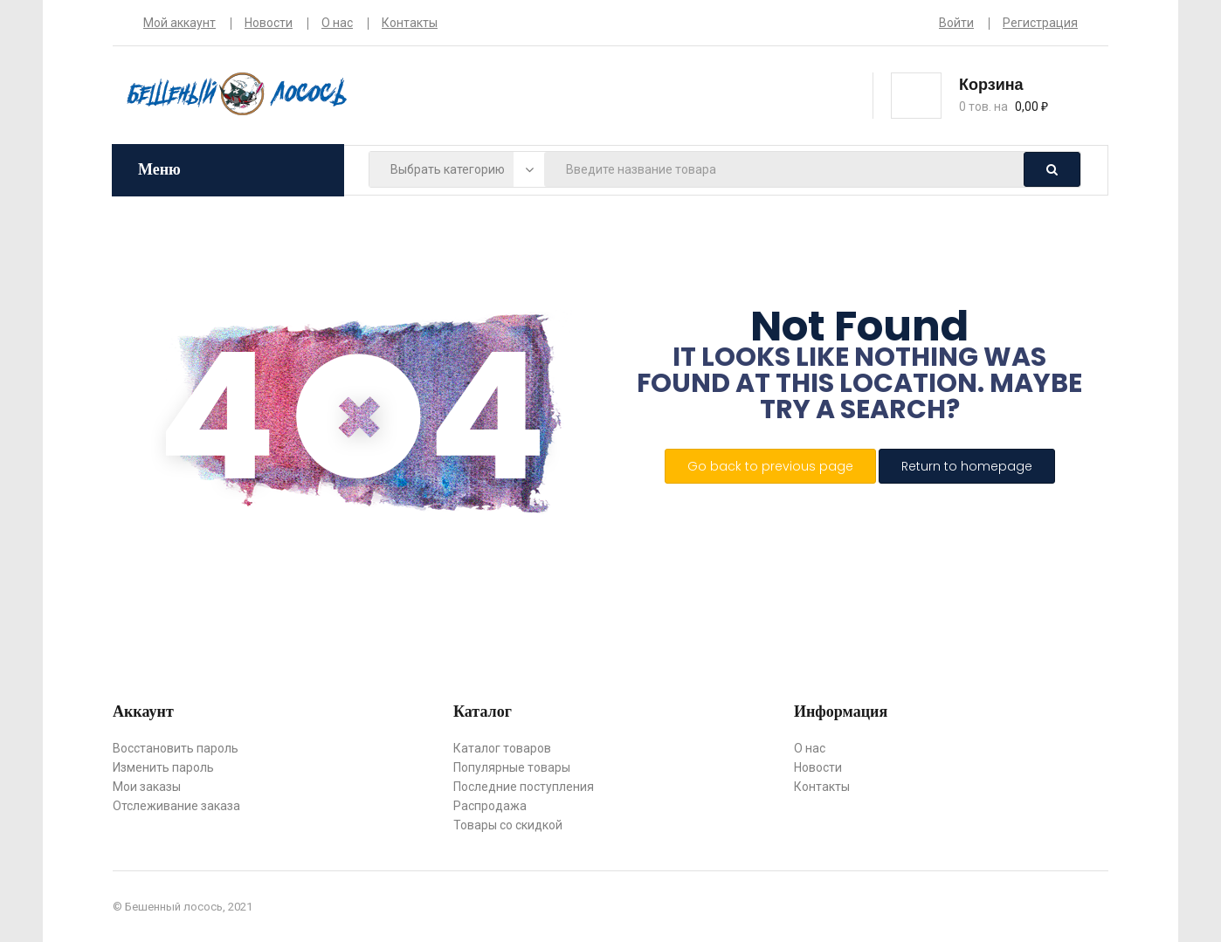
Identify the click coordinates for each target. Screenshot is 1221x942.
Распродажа (490, 806)
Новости (269, 23)
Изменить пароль (163, 767)
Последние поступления (523, 787)
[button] (1018, 94)
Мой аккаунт (179, 23)
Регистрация (1040, 23)
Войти (956, 23)
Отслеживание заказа (176, 806)
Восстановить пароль (175, 748)
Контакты (410, 23)
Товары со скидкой (507, 825)
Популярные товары (511, 767)
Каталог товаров (502, 748)
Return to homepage (966, 466)
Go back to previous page (770, 466)
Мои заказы (147, 787)
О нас (337, 23)
